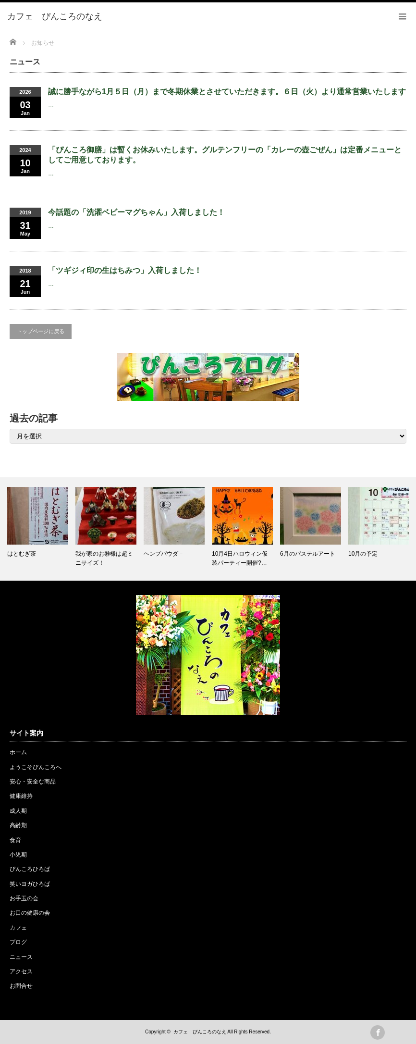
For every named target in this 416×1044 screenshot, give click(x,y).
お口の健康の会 (30, 912)
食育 (15, 840)
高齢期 (18, 825)
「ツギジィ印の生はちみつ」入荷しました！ (125, 270)
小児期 (18, 854)
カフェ (18, 927)
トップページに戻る (40, 331)
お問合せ (21, 985)
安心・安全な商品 (33, 781)
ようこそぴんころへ (35, 767)
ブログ (18, 942)
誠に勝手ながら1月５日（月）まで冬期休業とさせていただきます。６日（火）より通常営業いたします (227, 91)
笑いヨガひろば (30, 884)
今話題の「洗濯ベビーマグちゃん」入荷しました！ (136, 212)
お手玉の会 (24, 898)
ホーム (18, 752)
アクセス (21, 971)
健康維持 (21, 796)
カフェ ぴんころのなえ (199, 1031)
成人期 (18, 811)
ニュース (21, 957)
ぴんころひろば (30, 869)
